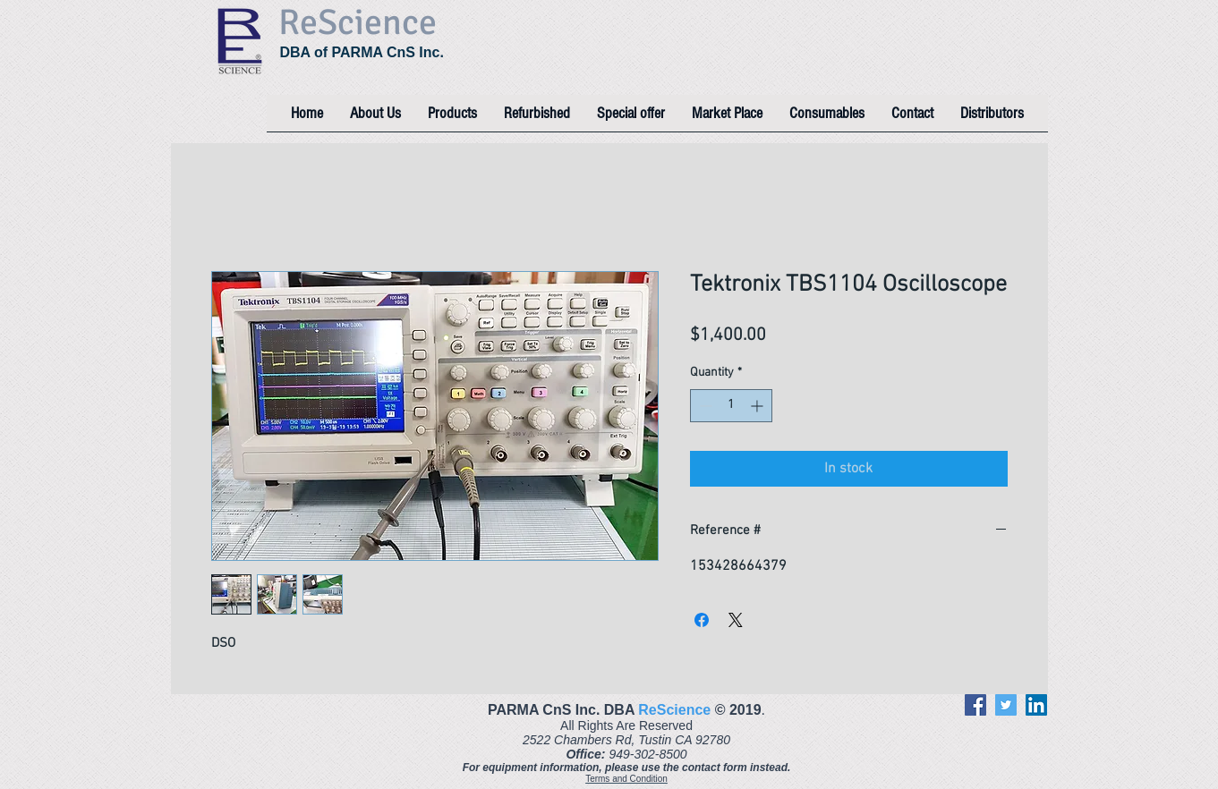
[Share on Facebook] (701, 620)
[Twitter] (1006, 705)
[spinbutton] (731, 405)
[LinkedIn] (1036, 705)
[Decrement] (704, 405)
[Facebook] (975, 705)
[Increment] (758, 405)
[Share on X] (735, 620)
